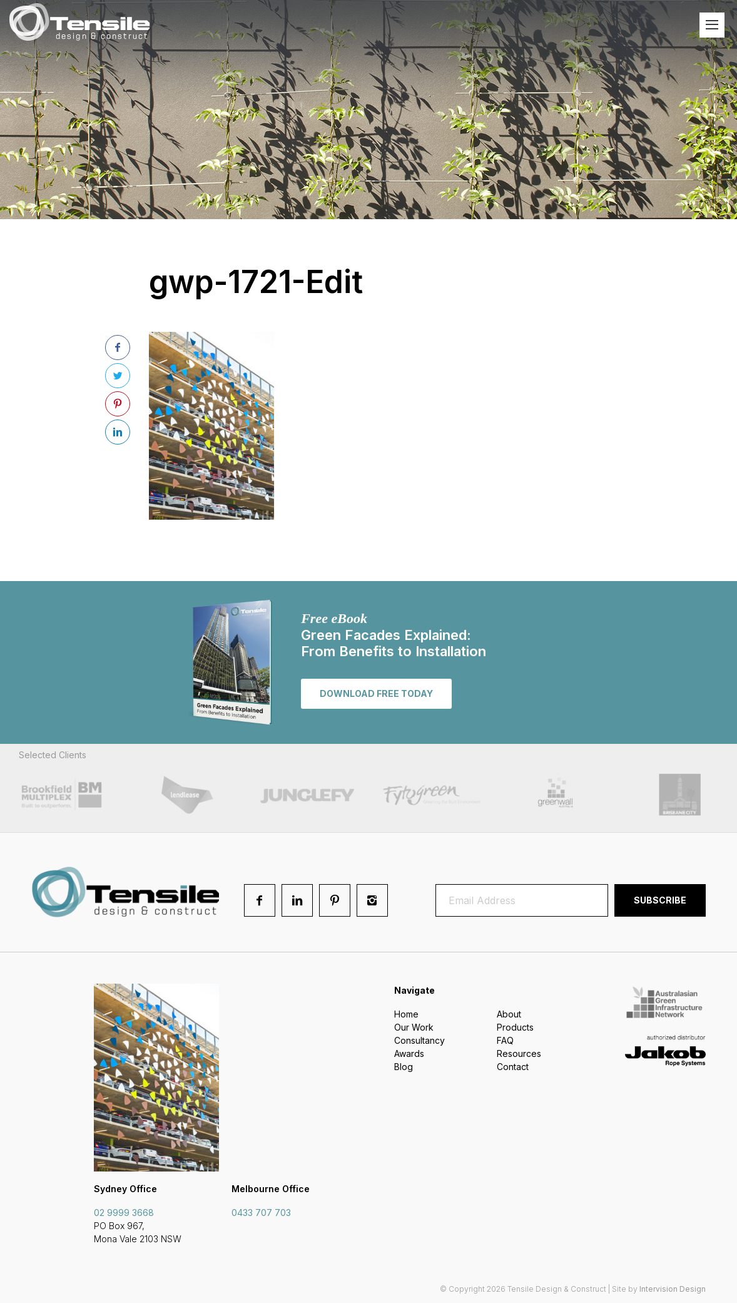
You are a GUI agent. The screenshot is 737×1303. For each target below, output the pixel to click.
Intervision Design (672, 1289)
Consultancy (419, 1040)
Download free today (376, 693)
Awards (409, 1053)
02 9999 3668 (124, 1212)
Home (406, 1014)
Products (515, 1027)
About (509, 1014)
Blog (403, 1066)
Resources (519, 1053)
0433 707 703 (261, 1212)
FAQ (505, 1040)
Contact (513, 1066)
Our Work (414, 1027)
